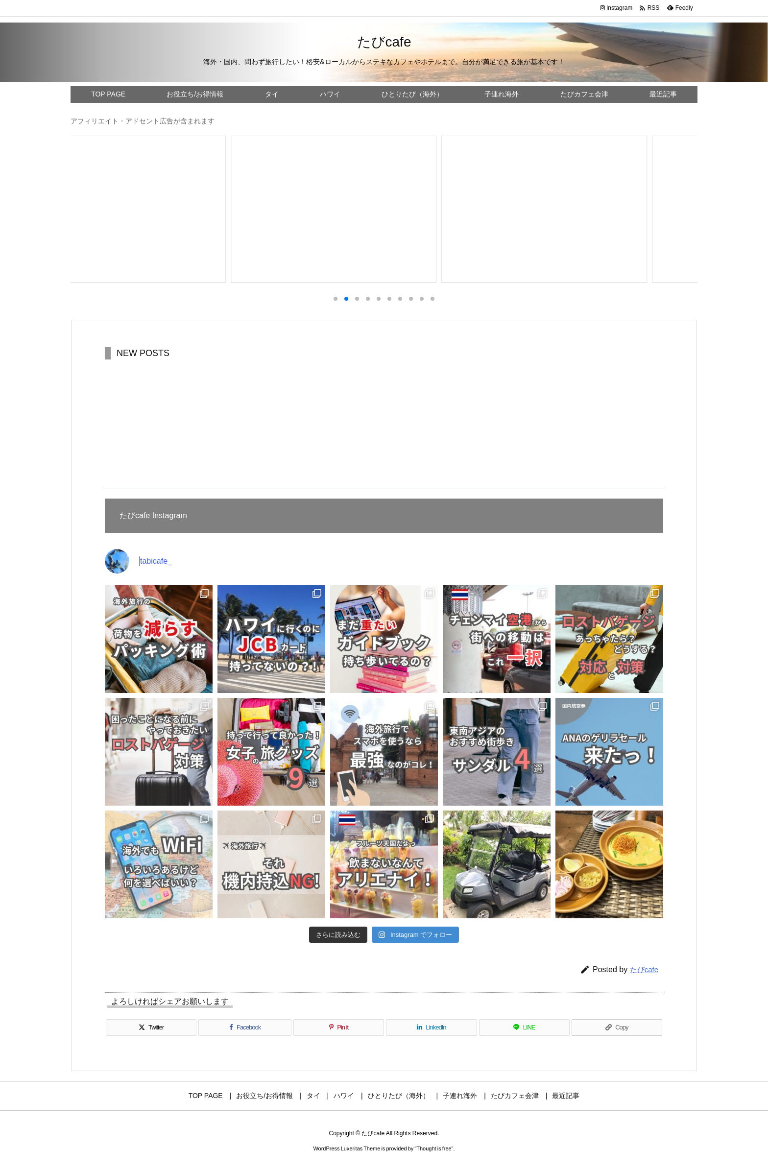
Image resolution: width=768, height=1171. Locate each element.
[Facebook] (244, 1027)
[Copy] (617, 1027)
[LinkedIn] (431, 1027)
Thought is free (433, 1148)
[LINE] (524, 1027)
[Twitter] (151, 1027)
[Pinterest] (338, 1027)
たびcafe (644, 969)
